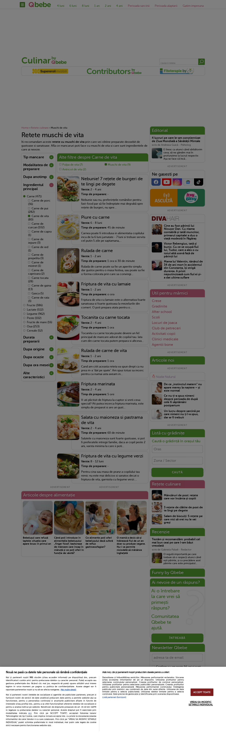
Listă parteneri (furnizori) (114, 697)
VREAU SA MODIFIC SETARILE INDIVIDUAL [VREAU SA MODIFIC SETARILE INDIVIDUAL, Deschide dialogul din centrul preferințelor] (201, 703)
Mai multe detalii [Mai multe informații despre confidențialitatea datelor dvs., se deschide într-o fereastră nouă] (68, 689)
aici (30, 713)
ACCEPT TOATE (201, 692)
